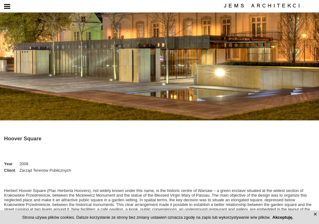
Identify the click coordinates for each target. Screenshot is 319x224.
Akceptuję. (282, 217)
